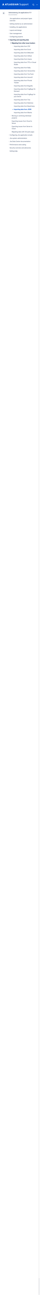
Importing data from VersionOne (24, 71)
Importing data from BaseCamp (24, 106)
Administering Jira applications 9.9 (20, 12)
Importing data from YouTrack (24, 74)
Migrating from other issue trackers (23, 43)
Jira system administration (18, 138)
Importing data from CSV (22, 46)
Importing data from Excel (22, 49)
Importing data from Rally (22, 68)
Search (33, 4)
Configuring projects (16, 37)
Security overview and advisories (20, 148)
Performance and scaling (18, 145)
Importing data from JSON (22, 109)
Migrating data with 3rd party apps (23, 132)
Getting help (13, 151)
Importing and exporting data (19, 40)
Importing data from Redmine (23, 103)
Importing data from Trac (22, 100)
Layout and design (16, 30)
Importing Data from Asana (23, 59)
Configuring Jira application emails (21, 135)
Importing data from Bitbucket (24, 53)
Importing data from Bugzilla (23, 86)
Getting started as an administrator (21, 24)
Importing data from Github (23, 56)
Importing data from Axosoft (23, 77)
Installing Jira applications (18, 27)
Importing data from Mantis (23, 112)
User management (16, 33)
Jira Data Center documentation (20, 141)
